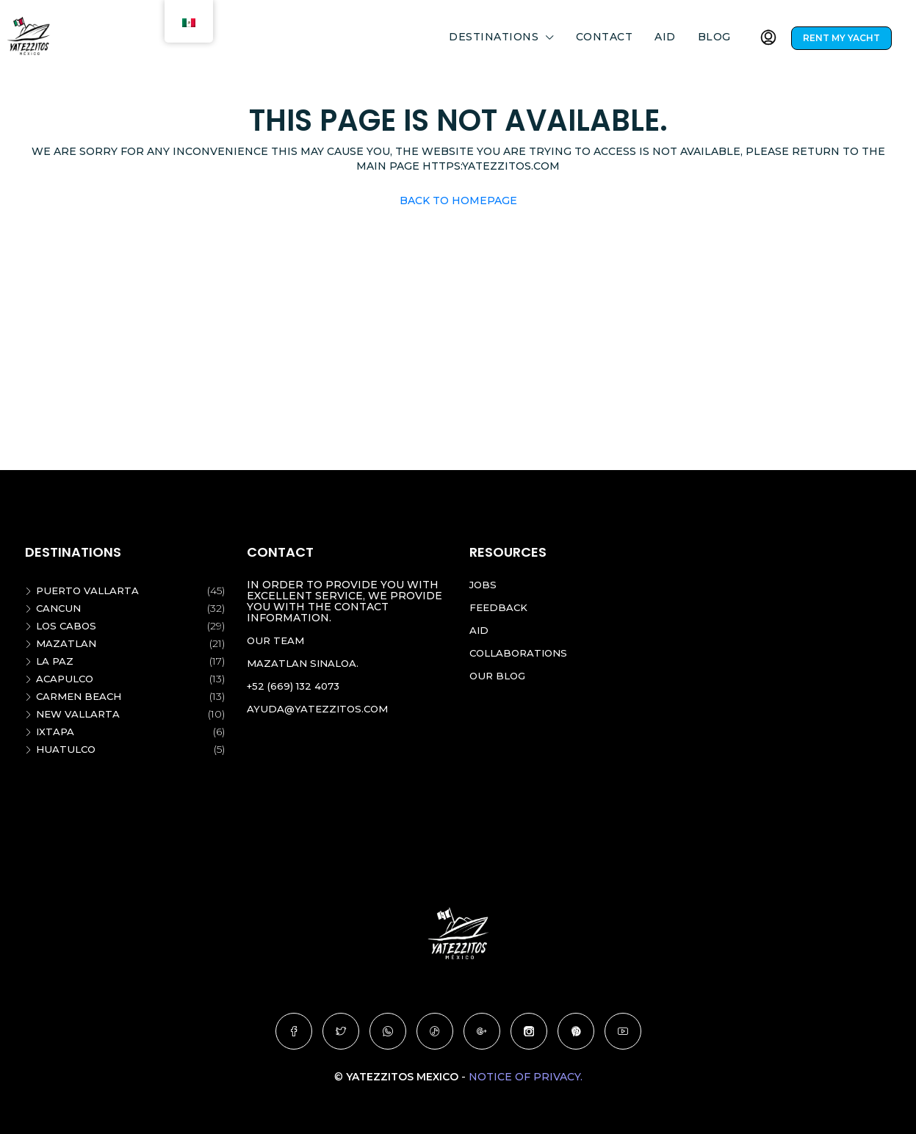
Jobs (483, 584)
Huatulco (67, 749)
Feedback (499, 607)
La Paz (55, 661)
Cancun (60, 608)
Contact (604, 36)
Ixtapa (56, 731)
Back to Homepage (458, 200)
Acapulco (66, 678)
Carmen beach (81, 696)
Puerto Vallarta (90, 590)
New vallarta (80, 714)
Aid (665, 36)
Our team (277, 640)
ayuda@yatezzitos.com (320, 708)
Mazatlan (67, 643)
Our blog (499, 675)
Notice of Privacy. (526, 1076)
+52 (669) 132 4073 (296, 686)
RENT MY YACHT (841, 37)
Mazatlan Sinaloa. (305, 663)
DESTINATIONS (493, 36)
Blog (714, 36)
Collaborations (521, 653)
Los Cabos (67, 625)
